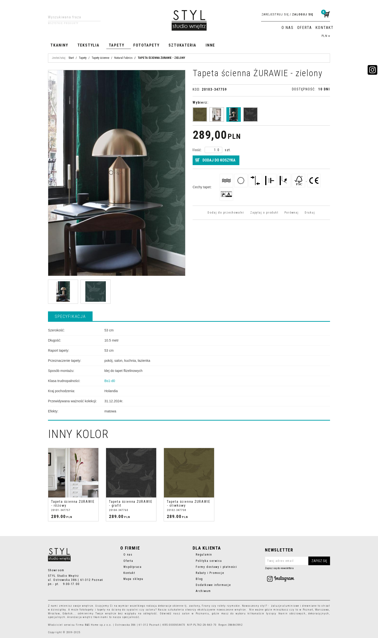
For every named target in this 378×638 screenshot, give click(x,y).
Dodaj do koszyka (219, 160)
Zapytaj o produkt (264, 212)
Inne (210, 45)
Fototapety (146, 45)
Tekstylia (88, 45)
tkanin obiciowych (292, 613)
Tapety (116, 45)
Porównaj (291, 212)
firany (206, 605)
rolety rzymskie (228, 605)
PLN (326, 36)
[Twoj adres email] (297, 561)
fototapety (87, 609)
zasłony (194, 605)
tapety (101, 609)
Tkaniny (59, 45)
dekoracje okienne (171, 605)
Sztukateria (182, 45)
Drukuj (310, 212)
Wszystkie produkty (63, 23)
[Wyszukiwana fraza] (70, 17)
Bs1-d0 (109, 381)
